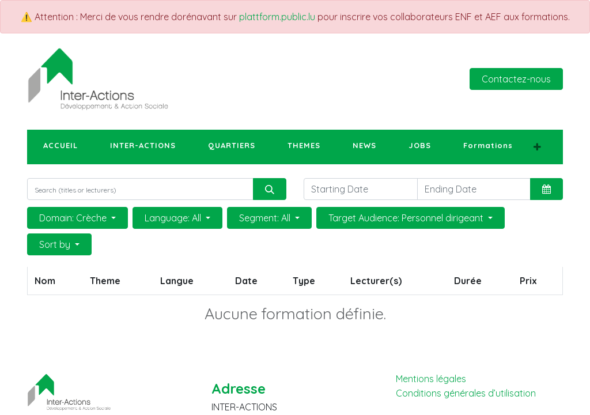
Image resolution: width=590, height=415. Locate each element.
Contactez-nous (516, 79)
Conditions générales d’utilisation (466, 393)
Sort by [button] (56, 244)
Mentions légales (431, 378)
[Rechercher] (269, 189)
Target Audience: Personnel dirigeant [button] (407, 218)
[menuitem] (60, 145)
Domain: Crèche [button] (74, 218)
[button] (537, 147)
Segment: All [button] (266, 218)
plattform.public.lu (277, 16)
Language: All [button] (174, 218)
